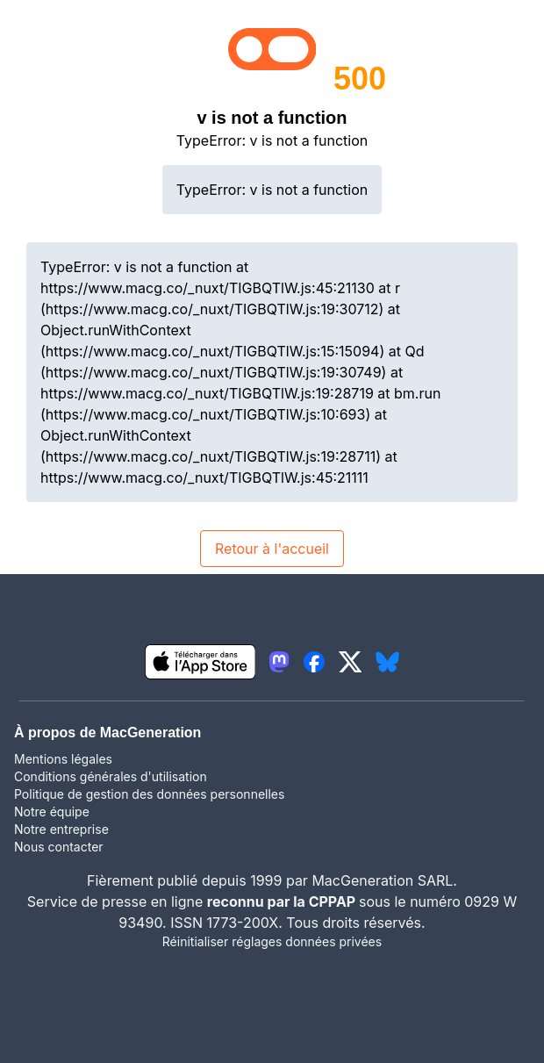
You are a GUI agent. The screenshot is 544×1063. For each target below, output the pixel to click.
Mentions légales (63, 758)
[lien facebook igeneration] (314, 661)
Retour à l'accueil (272, 548)
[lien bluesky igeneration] (387, 661)
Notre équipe (51, 811)
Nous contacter (59, 846)
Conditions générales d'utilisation (110, 776)
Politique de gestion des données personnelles (149, 793)
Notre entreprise (61, 829)
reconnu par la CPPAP (283, 901)
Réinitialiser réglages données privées (272, 941)
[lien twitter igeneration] (350, 661)
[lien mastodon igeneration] (279, 661)
